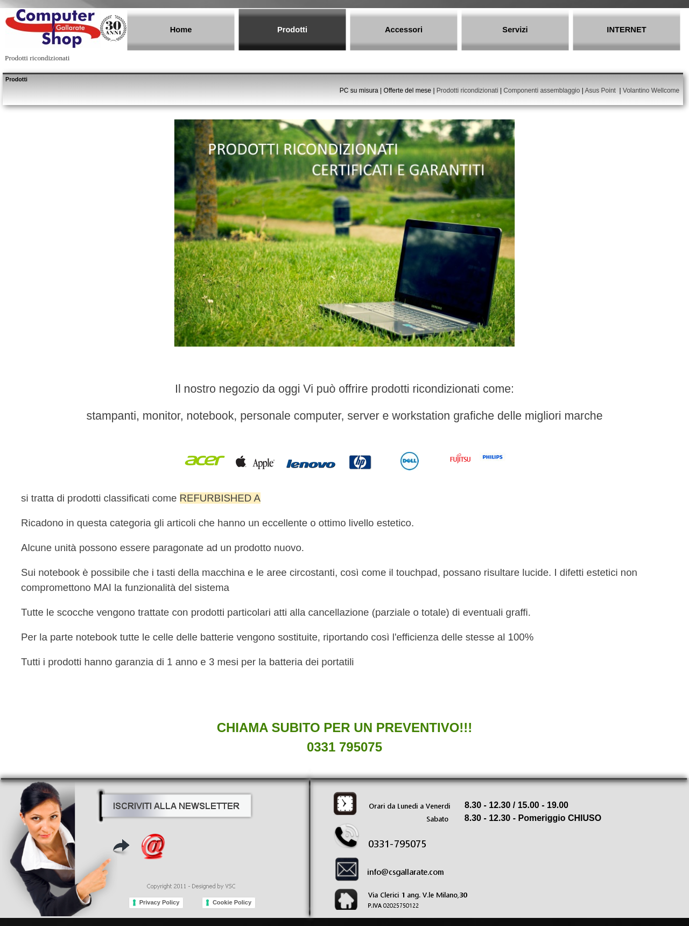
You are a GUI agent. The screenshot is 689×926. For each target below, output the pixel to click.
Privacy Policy (159, 902)
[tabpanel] (343, 95)
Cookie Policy (232, 902)
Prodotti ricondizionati (467, 90)
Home (181, 29)
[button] (176, 805)
